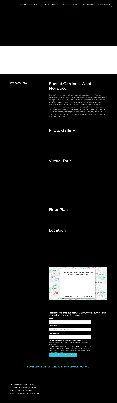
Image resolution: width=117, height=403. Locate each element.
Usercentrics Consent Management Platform (78, 297)
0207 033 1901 (88, 5)
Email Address (54, 333)
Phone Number (54, 326)
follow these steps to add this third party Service (78, 283)
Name (51, 318)
